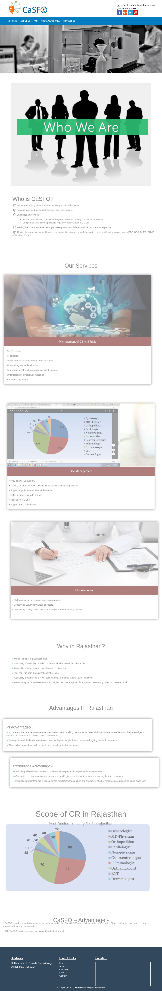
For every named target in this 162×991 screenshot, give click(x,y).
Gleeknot (80, 987)
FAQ (36, 21)
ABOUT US (25, 21)
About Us (64, 966)
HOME (12, 21)
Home (62, 963)
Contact (63, 976)
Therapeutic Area (50, 21)
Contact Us (69, 21)
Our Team (64, 969)
